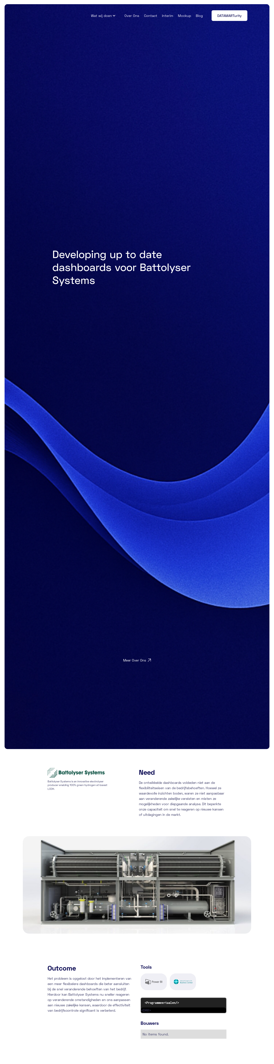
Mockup (184, 16)
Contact (150, 16)
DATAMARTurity (229, 16)
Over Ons (131, 16)
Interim (167, 16)
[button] (103, 15)
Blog (199, 16)
